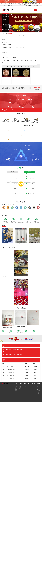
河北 (40, 3)
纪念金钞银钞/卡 (10, 44)
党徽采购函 (35, 5)
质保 (29, 66)
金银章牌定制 (4, 14)
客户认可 (25, 386)
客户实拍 (25, 387)
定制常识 (38, 385)
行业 (15, 66)
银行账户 (38, 391)
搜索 (36, 9)
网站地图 (38, 393)
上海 (5, 3)
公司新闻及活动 (16, 388)
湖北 (22, 3)
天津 (18, 4)
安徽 (18, 3)
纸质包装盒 (8, 60)
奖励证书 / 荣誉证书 (22, 47)
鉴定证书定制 (4, 27)
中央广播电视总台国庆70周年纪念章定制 (8, 327)
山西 (39, 3)
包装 (22, 66)
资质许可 (15, 13)
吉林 (20, 4)
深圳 (8, 3)
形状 (19, 66)
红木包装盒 (13, 60)
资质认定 (16, 385)
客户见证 (25, 385)
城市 (33, 66)
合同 (39, 5)
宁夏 (35, 3)
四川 (28, 3)
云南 (25, 3)
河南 (23, 3)
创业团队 (16, 389)
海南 (9, 3)
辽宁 (19, 4)
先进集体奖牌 (16, 47)
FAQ (37, 387)
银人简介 (16, 384)
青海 (36, 3)
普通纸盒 (18, 60)
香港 (24, 4)
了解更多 (39, 204)
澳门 (25, 4)
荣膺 (15, 387)
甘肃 (33, 3)
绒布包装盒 (22, 60)
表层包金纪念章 (8, 57)
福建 (15, 3)
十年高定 (25, 384)
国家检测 (29, 13)
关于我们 (12, 14)
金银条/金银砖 (4, 44)
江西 (16, 3)
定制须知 (38, 384)
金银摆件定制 (4, 19)
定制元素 (20, 384)
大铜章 (3, 57)
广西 (11, 3)
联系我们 (16, 390)
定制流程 (20, 386)
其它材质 (36, 60)
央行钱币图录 (38, 390)
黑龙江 (22, 4)
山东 (19, 3)
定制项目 (19, 13)
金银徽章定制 (4, 21)
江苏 (12, 3)
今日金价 (33, 388)
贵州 (26, 3)
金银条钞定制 (4, 16)
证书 (26, 66)
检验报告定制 (4, 62)
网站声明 (38, 392)
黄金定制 (4, 13)
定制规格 (20, 387)
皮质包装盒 (31, 60)
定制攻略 (20, 385)
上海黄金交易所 (34, 387)
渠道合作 (20, 388)
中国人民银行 (29, 391)
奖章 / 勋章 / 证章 (4, 47)
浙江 (13, 3)
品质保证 (29, 384)
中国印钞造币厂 (29, 394)
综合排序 (3, 66)
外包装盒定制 (4, 24)
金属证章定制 (4, 55)
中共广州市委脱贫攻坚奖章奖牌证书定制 (20, 326)
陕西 (32, 3)
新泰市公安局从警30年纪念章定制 (33, 326)
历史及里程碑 (25, 13)
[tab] (21, 346)
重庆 (29, 3)
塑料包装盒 (26, 60)
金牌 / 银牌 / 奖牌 (11, 47)
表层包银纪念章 (14, 57)
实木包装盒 (3, 60)
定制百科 (38, 386)
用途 (12, 66)
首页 (11, 13)
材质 (8, 66)
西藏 (30, 3)
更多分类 (38, 64)
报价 (37, 5)
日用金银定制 (4, 29)
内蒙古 (16, 4)
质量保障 (34, 13)
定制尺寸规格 (33, 384)
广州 (6, 3)
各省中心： (2, 3)
